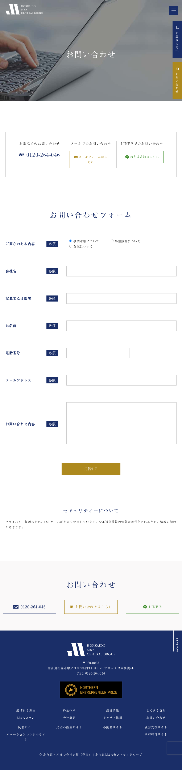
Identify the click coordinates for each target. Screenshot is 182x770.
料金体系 (69, 710)
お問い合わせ (177, 80)
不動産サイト (112, 727)
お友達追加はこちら (142, 157)
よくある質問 (156, 710)
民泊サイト (26, 727)
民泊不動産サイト (69, 727)
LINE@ (152, 607)
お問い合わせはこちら (91, 606)
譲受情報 (112, 710)
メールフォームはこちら (91, 159)
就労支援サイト (156, 727)
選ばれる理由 (26, 710)
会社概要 (69, 717)
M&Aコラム (26, 717)
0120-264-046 (95, 673)
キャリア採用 (112, 717)
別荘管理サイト (156, 734)
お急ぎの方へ (177, 39)
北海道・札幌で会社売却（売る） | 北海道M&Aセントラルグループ (92, 754)
